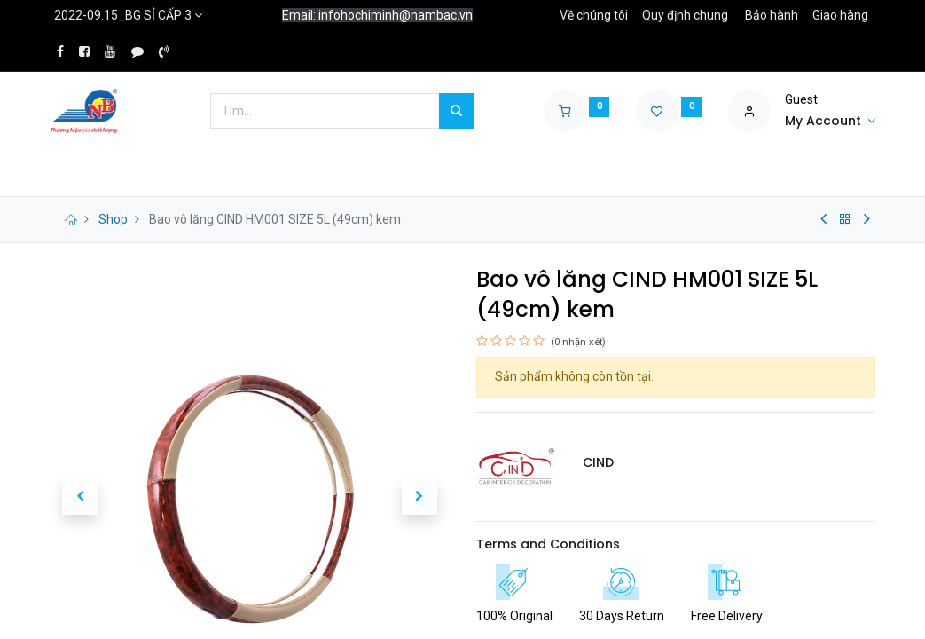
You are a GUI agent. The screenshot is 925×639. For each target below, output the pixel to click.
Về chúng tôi (594, 15)
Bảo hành (771, 15)
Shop (113, 219)
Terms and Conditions (548, 544)
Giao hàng (840, 15)
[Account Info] (830, 121)
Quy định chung (685, 15)
